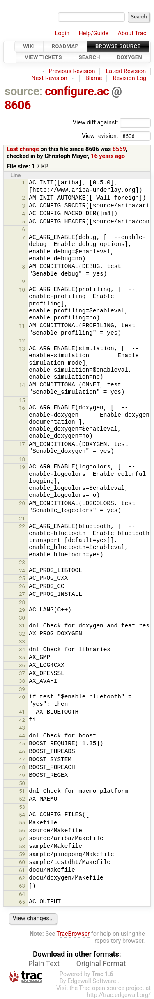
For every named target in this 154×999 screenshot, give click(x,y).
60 (22, 862)
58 (22, 846)
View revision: (100, 135)
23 (22, 562)
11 (22, 326)
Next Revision (49, 78)
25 (22, 578)
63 (22, 886)
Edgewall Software (91, 981)
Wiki (29, 46)
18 (22, 459)
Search (89, 58)
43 (22, 728)
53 (22, 807)
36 (22, 665)
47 (22, 759)
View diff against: (112, 122)
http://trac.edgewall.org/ (119, 995)
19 (22, 467)
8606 (18, 105)
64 (22, 894)
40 (22, 697)
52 (22, 799)
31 (22, 625)
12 (22, 341)
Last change (23, 149)
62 (22, 878)
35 (22, 658)
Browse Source (117, 46)
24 (22, 570)
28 (22, 602)
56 (22, 830)
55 (22, 823)
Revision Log (130, 78)
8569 (119, 149)
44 (22, 736)
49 (22, 775)
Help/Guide (93, 33)
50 (22, 783)
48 (22, 767)
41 (22, 712)
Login (62, 33)
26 (22, 586)
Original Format (101, 964)
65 (22, 902)
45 (22, 743)
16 (22, 408)
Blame (93, 78)
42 (22, 720)
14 (22, 385)
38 (22, 681)
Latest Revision (126, 71)
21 (22, 518)
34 (22, 649)
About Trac (132, 33)
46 (22, 752)
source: (24, 91)
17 (22, 444)
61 (22, 870)
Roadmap (65, 46)
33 (22, 641)
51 (22, 791)
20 (22, 503)
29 (22, 610)
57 (22, 839)
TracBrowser (73, 933)
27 (22, 594)
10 (22, 290)
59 (22, 854)
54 (22, 815)
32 (22, 634)
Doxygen (129, 58)
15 (22, 400)
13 (22, 349)
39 (22, 689)
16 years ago (108, 156)
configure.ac (77, 91)
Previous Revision (72, 71)
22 (22, 526)
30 (22, 618)
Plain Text (44, 964)
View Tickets (43, 58)
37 (22, 673)
